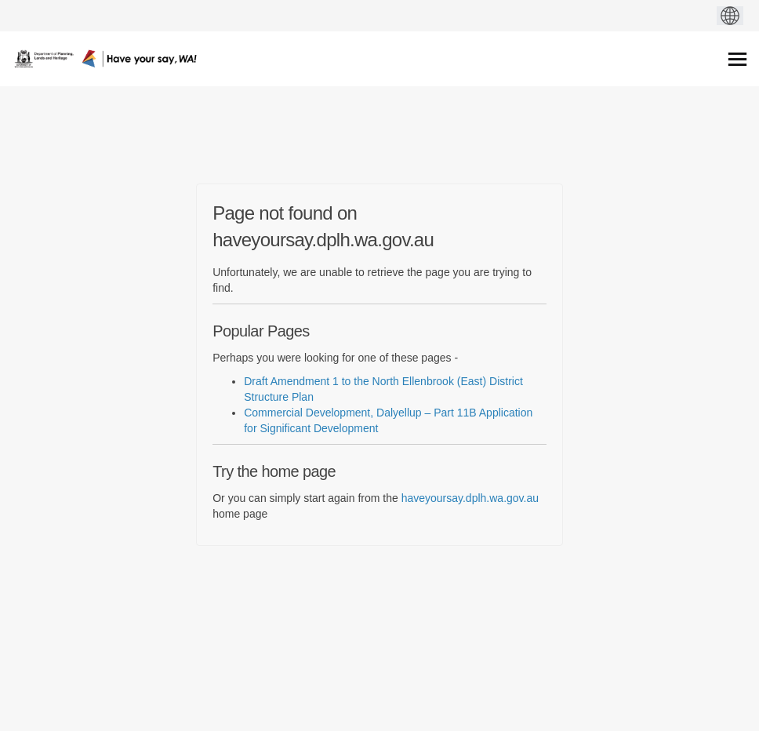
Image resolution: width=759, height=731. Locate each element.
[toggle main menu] (737, 59)
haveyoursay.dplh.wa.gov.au (470, 498)
